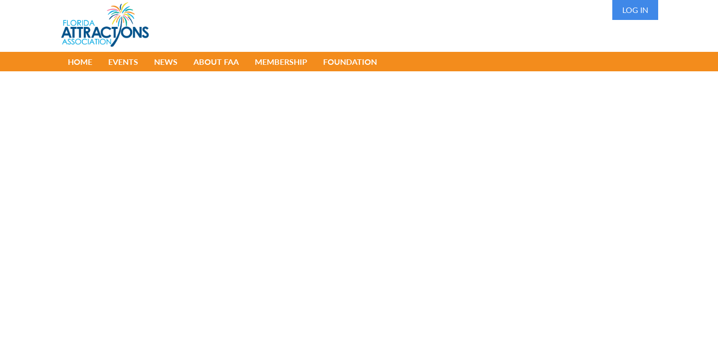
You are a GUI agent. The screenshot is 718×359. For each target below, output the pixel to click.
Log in (635, 9)
